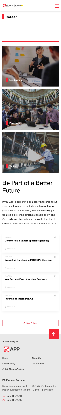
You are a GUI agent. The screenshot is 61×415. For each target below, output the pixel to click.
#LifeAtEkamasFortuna (13, 369)
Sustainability (8, 363)
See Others (30, 323)
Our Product (38, 363)
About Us (36, 358)
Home (5, 358)
